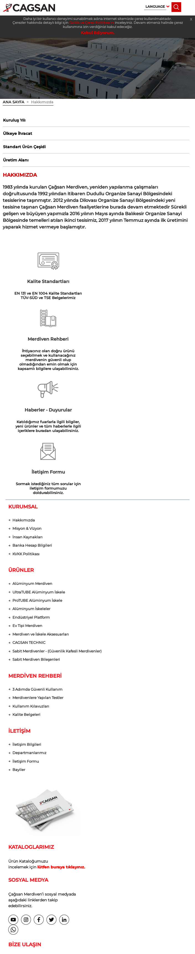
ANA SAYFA (13, 102)
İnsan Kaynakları (27, 418)
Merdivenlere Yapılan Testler (37, 580)
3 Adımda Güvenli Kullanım (37, 571)
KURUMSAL (23, 388)
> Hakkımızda (38, 102)
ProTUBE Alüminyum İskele (37, 482)
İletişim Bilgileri (26, 627)
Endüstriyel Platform (31, 499)
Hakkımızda (23, 402)
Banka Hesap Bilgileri (32, 427)
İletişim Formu (25, 644)
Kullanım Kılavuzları (30, 588)
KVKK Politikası (26, 436)
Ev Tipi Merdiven (27, 508)
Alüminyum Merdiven (32, 465)
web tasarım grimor (97, 906)
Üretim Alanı (15, 161)
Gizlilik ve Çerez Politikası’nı (91, 22)
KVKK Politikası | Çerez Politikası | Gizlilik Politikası (98, 896)
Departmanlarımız (29, 635)
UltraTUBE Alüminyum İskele (38, 474)
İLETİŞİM (19, 613)
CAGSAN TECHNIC (28, 525)
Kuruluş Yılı (14, 120)
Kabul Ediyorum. (98, 32)
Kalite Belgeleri (26, 597)
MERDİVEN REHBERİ (35, 558)
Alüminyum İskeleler (31, 491)
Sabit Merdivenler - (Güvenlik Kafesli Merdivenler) (57, 533)
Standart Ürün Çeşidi (24, 147)
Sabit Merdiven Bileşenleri (36, 542)
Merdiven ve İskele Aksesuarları (40, 516)
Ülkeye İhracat (17, 134)
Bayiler (18, 652)
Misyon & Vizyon (26, 410)
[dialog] (184, 943)
